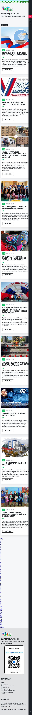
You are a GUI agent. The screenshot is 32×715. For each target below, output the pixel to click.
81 (0, 602)
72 (0, 590)
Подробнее (8, 70)
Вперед (2, 627)
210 (1, 623)
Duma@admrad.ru (22, 709)
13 (0, 557)
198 (1, 607)
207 (1, 619)
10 (0, 552)
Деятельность (4, 684)
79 (0, 600)
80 (0, 601)
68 (0, 584)
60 (0, 573)
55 (0, 566)
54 (0, 565)
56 (0, 568)
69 (0, 586)
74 (0, 593)
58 (0, 570)
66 (0, 582)
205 (1, 616)
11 (0, 554)
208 (1, 620)
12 (0, 555)
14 (0, 558)
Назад (1, 538)
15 (0, 559)
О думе (3, 683)
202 (1, 612)
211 (1, 625)
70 (0, 587)
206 (1, 618)
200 (1, 609)
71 (0, 588)
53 (0, 563)
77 (0, 597)
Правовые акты (5, 687)
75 (0, 594)
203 (1, 613)
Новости (30, 16)
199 (1, 608)
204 (1, 615)
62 (0, 576)
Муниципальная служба (7, 692)
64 (0, 579)
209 (1, 622)
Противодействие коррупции (8, 690)
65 (0, 580)
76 (0, 595)
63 (0, 577)
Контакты (3, 693)
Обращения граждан (6, 689)
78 (0, 598)
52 (0, 562)
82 (0, 604)
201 (1, 611)
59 (0, 572)
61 (0, 575)
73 (0, 591)
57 (0, 569)
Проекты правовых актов (7, 686)
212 (1, 626)
